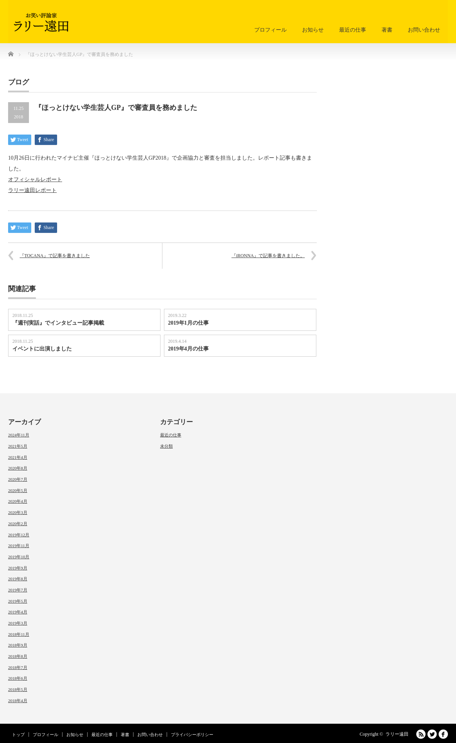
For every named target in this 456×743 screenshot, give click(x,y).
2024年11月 (18, 435)
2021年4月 (17, 457)
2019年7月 (17, 590)
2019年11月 (18, 545)
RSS (421, 734)
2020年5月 (17, 490)
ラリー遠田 (397, 734)
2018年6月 (17, 678)
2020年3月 (17, 512)
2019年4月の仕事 (188, 349)
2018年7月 (17, 667)
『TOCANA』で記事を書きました (55, 255)
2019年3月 (17, 623)
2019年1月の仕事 (188, 323)
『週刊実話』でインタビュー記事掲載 (58, 323)
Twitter (432, 734)
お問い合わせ (424, 30)
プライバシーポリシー (192, 734)
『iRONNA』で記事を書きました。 (268, 255)
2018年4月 (17, 700)
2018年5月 (17, 689)
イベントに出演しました (42, 349)
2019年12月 (18, 534)
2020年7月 (17, 479)
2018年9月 (17, 645)
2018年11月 (18, 634)
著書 (387, 30)
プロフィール (270, 30)
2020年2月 (17, 523)
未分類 (166, 446)
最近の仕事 (352, 30)
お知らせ (313, 30)
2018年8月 (17, 656)
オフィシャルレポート (35, 179)
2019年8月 (17, 578)
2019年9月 (17, 568)
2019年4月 (17, 612)
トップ (18, 734)
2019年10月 (18, 556)
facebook (443, 734)
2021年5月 (17, 446)
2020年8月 (17, 468)
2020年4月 (17, 501)
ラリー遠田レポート (32, 190)
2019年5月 (17, 601)
